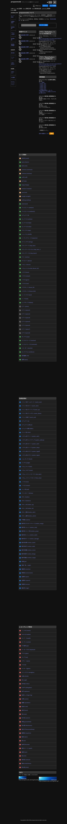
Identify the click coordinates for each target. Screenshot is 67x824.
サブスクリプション (12, 83)
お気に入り (12, 72)
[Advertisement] (37, 144)
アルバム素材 (12, 33)
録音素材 (12, 27)
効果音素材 (12, 22)
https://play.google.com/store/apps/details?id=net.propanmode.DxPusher (50, 39)
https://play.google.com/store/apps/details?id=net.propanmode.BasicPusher (50, 64)
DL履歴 (13, 77)
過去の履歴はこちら (44, 133)
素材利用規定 (12, 44)
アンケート (12, 57)
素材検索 (12, 39)
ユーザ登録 (53, 5)
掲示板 (12, 53)
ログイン (45, 5)
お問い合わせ (12, 63)
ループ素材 (12, 16)
